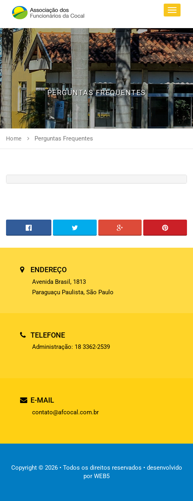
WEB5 (102, 476)
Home (14, 138)
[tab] (96, 179)
